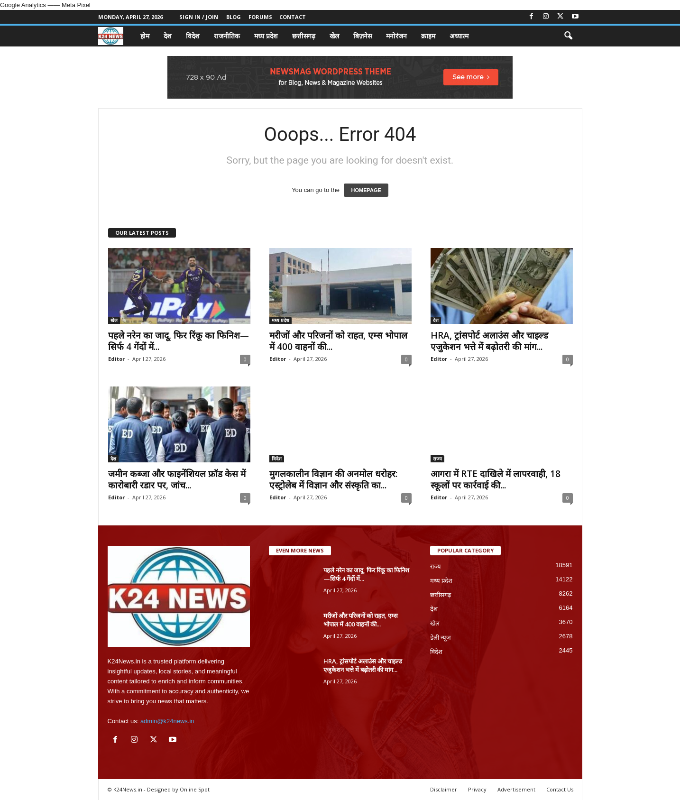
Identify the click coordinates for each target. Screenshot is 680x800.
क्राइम (428, 35)
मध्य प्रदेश (266, 35)
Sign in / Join (198, 16)
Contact (292, 16)
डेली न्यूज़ (440, 637)
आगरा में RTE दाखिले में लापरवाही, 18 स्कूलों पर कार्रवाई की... (496, 479)
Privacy (477, 789)
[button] (568, 36)
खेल (334, 35)
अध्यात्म (459, 35)
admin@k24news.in (167, 721)
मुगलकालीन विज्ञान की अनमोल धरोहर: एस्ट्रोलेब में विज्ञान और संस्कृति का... (333, 479)
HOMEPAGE (366, 190)
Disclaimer (443, 789)
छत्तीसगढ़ (303, 35)
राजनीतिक (227, 35)
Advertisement (516, 789)
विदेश (193, 35)
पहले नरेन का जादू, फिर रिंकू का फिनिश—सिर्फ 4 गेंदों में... (178, 341)
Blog (233, 16)
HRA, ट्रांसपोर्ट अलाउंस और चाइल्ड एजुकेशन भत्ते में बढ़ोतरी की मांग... (489, 341)
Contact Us (559, 789)
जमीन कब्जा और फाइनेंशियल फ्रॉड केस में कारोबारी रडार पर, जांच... (177, 479)
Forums (260, 16)
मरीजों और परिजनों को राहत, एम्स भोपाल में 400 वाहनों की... (338, 341)
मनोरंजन (396, 35)
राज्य (437, 458)
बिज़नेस (362, 35)
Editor (116, 358)
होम (144, 35)
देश (168, 35)
